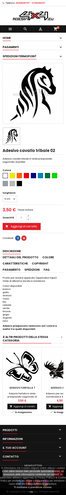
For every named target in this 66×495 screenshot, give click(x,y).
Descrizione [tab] (12, 251)
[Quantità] (21, 217)
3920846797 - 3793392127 (30, 2)
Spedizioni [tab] (32, 270)
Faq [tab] (46, 270)
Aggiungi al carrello (21, 226)
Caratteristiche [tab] (15, 263)
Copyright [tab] (40, 263)
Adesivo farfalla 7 (22, 388)
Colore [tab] (48, 257)
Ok (31, 492)
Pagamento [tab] (11, 270)
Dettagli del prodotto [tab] (20, 257)
